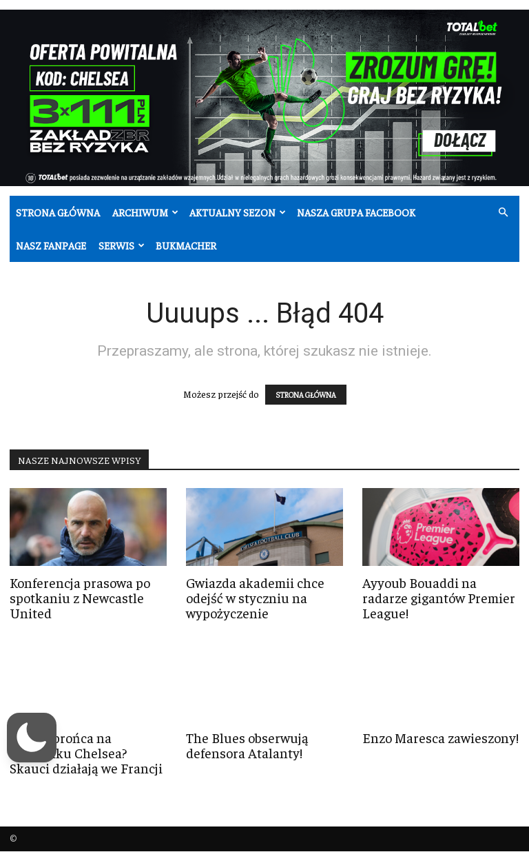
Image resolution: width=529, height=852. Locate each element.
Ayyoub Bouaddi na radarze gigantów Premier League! (438, 597)
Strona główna (58, 212)
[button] (502, 212)
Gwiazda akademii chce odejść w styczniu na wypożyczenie (255, 597)
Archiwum (145, 212)
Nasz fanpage (51, 245)
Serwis (121, 245)
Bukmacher (186, 245)
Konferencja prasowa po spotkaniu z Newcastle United (80, 597)
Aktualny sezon (237, 212)
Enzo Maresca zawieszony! (440, 737)
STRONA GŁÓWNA (306, 394)
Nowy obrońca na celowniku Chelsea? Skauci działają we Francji (86, 752)
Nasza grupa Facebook (356, 212)
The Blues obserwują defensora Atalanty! (247, 745)
